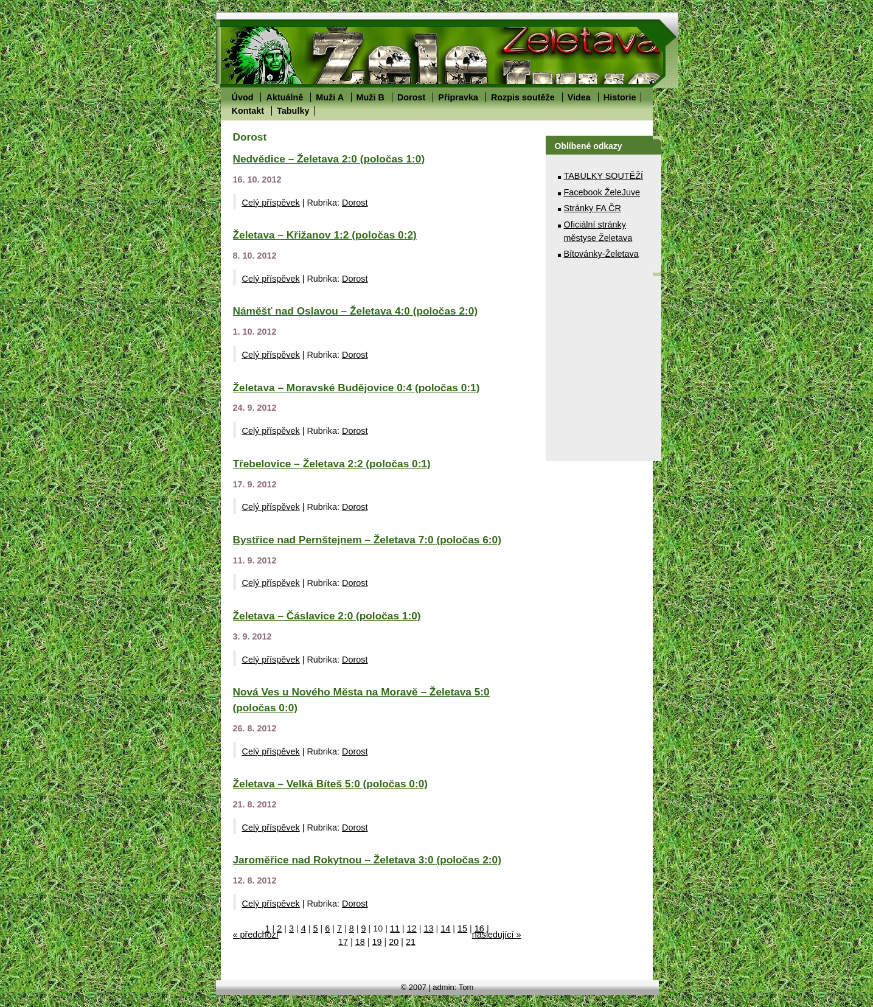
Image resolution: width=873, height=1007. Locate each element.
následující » (496, 934)
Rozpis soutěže (523, 97)
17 (343, 942)
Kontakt (248, 111)
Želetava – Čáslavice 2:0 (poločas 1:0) (327, 616)
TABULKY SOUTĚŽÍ (604, 176)
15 (462, 928)
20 (393, 942)
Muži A (329, 97)
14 (445, 928)
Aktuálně (284, 97)
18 (360, 942)
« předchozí (256, 934)
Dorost (411, 97)
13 (429, 928)
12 (412, 928)
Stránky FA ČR (592, 208)
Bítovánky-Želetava (601, 254)
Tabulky (293, 111)
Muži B (370, 97)
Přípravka (458, 97)
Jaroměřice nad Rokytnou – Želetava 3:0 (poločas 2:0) (367, 860)
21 (411, 942)
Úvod (243, 97)
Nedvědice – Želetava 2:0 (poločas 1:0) (329, 159)
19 (376, 942)
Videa (579, 97)
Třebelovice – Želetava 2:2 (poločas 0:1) (332, 464)
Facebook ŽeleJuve (602, 192)
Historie (619, 97)
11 (395, 928)
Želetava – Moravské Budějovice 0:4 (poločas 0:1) (356, 388)
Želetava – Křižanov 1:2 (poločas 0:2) (325, 235)
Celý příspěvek (271, 202)
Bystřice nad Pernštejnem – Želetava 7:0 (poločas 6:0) (367, 540)
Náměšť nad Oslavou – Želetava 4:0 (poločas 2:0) (355, 311)
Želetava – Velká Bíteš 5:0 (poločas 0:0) (330, 784)
